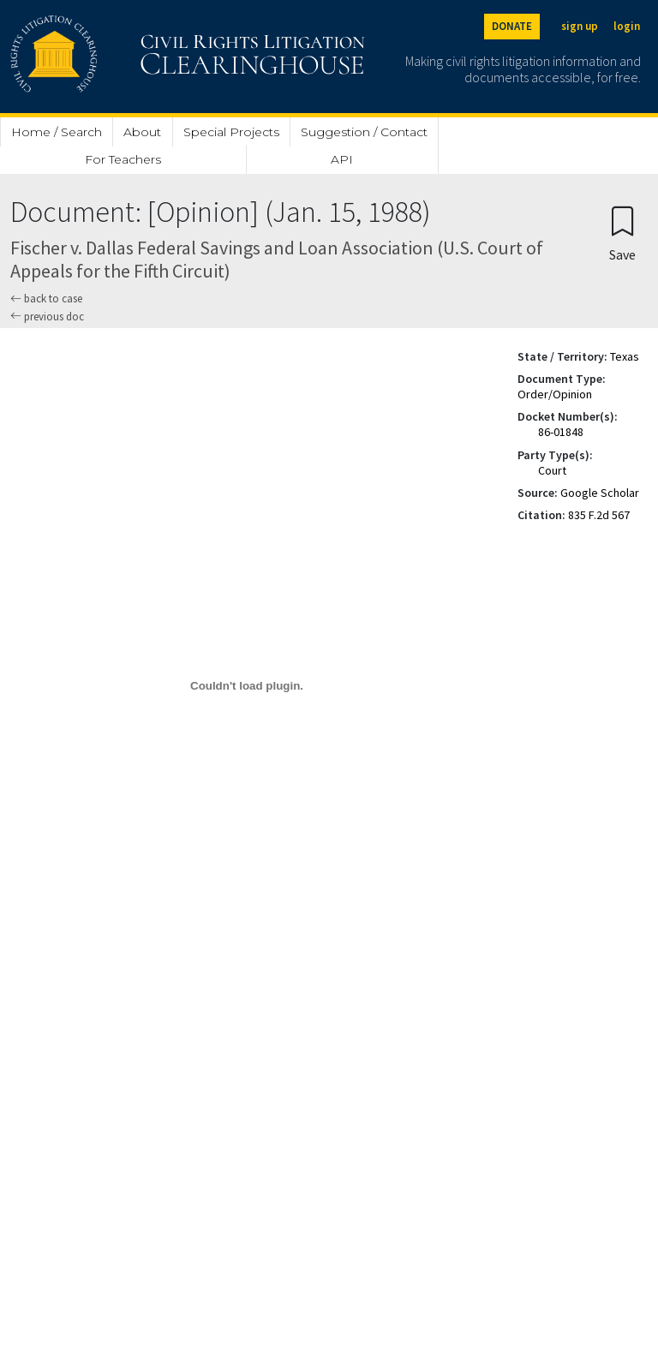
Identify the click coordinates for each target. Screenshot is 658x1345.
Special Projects (231, 132)
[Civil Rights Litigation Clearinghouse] (138, 56)
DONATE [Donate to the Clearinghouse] (512, 26)
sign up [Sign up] (579, 26)
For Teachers (123, 159)
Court (552, 470)
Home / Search (56, 132)
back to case (46, 298)
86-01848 (560, 431)
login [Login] (626, 26)
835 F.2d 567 (599, 515)
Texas (624, 356)
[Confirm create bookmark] (622, 232)
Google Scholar (599, 492)
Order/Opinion (554, 394)
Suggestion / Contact (364, 132)
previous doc (47, 316)
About (142, 132)
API (342, 159)
